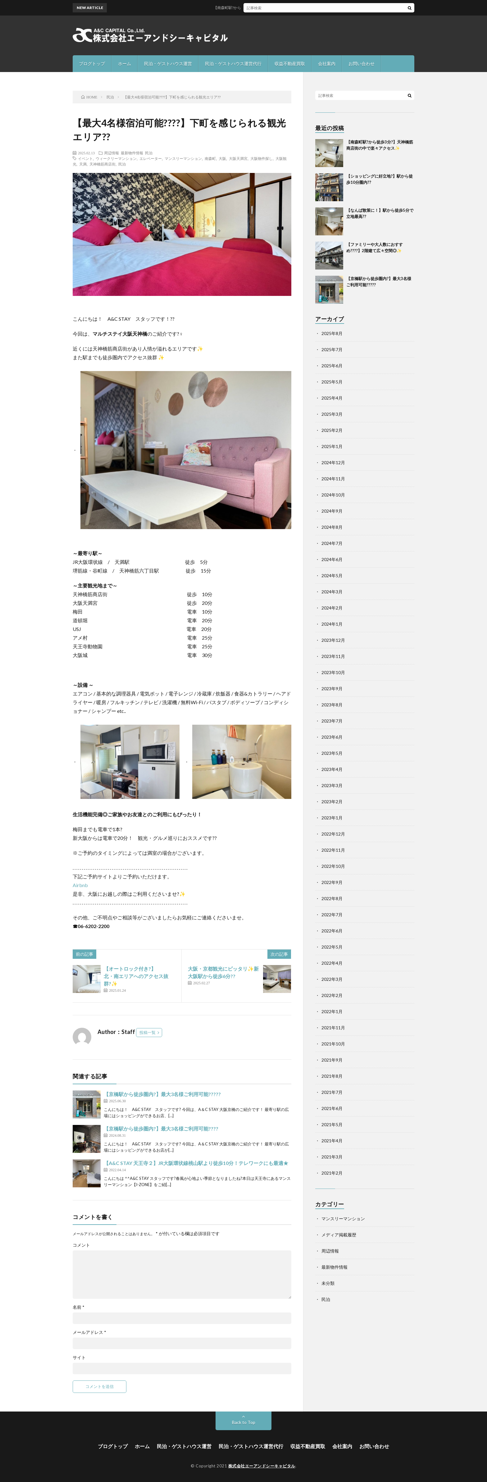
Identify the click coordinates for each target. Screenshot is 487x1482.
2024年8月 (332, 527)
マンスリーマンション (183, 158)
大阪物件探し (261, 158)
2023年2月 (332, 801)
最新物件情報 (132, 153)
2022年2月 (332, 995)
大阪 (222, 158)
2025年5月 (332, 381)
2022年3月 (332, 979)
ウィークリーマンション (116, 158)
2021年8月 (332, 1076)
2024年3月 (332, 591)
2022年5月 (332, 946)
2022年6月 (332, 930)
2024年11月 (333, 478)
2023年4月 (332, 769)
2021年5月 (332, 1124)
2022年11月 (333, 850)
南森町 (210, 158)
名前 (78, 1307)
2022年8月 (332, 898)
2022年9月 (332, 882)
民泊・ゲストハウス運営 (168, 63)
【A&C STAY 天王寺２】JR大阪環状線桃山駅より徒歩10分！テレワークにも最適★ (196, 1163)
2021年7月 (332, 1092)
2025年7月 (332, 349)
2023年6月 (332, 737)
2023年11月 (333, 656)
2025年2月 (332, 430)
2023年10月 (333, 672)
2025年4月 (332, 398)
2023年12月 (333, 640)
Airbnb (81, 885)
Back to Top (243, 1422)
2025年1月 (332, 446)
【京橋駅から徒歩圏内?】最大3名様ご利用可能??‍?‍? (161, 1128)
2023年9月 (332, 688)
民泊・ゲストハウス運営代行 (233, 63)
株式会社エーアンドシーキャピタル (261, 1465)
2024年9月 (332, 511)
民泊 (148, 153)
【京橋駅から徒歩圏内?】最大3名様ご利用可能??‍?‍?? (162, 1094)
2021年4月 (332, 1140)
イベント (85, 158)
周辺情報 (111, 153)
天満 (83, 164)
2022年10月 (333, 866)
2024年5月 (332, 575)
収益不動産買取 (290, 63)
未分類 (328, 1283)
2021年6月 (332, 1108)
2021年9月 (332, 1060)
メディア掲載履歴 (338, 1234)
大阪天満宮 (238, 158)
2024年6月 (332, 559)
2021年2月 (332, 1173)
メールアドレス (89, 1332)
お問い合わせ (361, 63)
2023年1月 (332, 817)
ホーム (124, 63)
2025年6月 (332, 365)
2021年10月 (333, 1043)
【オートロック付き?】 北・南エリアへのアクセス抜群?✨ (140, 976)
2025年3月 (332, 414)
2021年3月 (332, 1156)
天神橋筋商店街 (102, 164)
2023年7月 (332, 720)
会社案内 (326, 63)
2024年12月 (333, 462)
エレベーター (150, 158)
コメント (81, 1245)
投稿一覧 (147, 1032)
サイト (79, 1357)
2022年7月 (332, 914)
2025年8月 (332, 333)
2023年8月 (332, 704)
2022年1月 (332, 1011)
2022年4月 (332, 963)
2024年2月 (332, 607)
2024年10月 (333, 494)
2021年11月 (333, 1027)
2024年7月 (332, 543)
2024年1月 (332, 624)
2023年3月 (332, 785)
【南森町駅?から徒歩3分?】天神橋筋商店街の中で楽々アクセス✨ (277, 7)
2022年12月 (333, 833)
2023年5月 (332, 753)
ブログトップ (92, 63)
